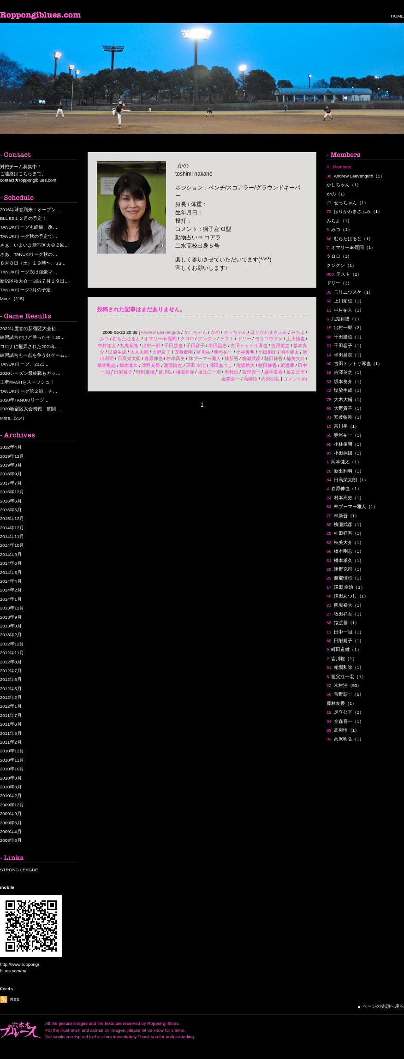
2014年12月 (12, 527)
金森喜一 (230, 378)
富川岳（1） (343, 426)
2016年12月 (12, 491)
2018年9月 (11, 473)
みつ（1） (339, 229)
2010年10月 (12, 768)
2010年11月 (12, 760)
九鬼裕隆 (129, 345)
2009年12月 (12, 804)
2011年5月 (11, 733)
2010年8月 (11, 778)
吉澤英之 (280, 345)
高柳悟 (250, 378)
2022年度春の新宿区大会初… (30, 328)
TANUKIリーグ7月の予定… (27, 289)
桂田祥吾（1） (345, 533)
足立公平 (295, 371)
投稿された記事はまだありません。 (141, 309)
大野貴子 (161, 352)
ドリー (244, 338)
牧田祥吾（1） (345, 613)
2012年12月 (12, 643)
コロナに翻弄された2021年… (30, 346)
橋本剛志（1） (345, 551)
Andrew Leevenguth (160, 332)
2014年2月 (11, 589)
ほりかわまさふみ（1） (354, 211)
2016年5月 (11, 509)
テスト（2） (344, 274)
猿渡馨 (287, 365)
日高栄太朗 (129, 358)
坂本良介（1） (345, 381)
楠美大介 (295, 358)
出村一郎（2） (345, 327)
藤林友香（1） (341, 703)
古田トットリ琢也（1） (354, 363)
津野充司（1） (345, 569)
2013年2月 (11, 634)
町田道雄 (145, 371)
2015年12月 (12, 518)
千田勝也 (173, 345)
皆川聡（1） (342, 658)
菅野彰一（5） (345, 694)
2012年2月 (11, 697)
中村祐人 (107, 345)
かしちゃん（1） (344, 184)
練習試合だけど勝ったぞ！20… (32, 337)
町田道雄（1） (344, 649)
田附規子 (123, 371)
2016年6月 (11, 500)
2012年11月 (12, 652)
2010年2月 (11, 795)
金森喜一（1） (345, 721)
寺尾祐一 (223, 352)
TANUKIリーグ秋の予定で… (28, 236)
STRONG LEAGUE (19, 869)
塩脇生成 (117, 352)
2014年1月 (11, 599)
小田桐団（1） (345, 453)
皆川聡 (165, 371)
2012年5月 (11, 688)
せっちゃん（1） (347, 202)
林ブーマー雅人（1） (352, 506)
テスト (227, 338)
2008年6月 (11, 840)
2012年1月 (11, 706)
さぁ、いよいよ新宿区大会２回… (34, 245)
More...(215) (12, 298)
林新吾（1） (343, 515)
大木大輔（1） (345, 399)
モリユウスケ (269, 338)
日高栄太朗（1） (347, 479)
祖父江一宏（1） (346, 676)
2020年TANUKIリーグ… (24, 399)
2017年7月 (11, 482)
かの (215, 332)
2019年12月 (12, 456)
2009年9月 (11, 813)
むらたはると (126, 338)
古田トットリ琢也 (249, 345)
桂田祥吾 (273, 358)
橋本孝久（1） (345, 560)
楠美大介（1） (345, 542)
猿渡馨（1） (343, 622)
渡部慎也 (173, 365)
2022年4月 (11, 447)
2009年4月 (11, 831)
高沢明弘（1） (345, 738)
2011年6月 (11, 724)
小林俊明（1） (345, 444)
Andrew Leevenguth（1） (356, 175)
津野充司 (151, 365)
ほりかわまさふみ (268, 332)
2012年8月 (11, 661)
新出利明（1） (345, 470)
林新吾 (231, 358)
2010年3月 (11, 786)
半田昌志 (217, 345)
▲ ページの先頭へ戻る (380, 1006)
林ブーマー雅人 (205, 358)
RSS (14, 999)
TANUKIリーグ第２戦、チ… (28, 391)
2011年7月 (11, 715)
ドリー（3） (339, 282)
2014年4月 (11, 581)
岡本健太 (289, 352)
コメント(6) (295, 378)
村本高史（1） (345, 497)
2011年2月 (11, 742)
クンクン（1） (341, 265)
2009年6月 (11, 822)
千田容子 (195, 345)
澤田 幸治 (196, 365)
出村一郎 (151, 345)
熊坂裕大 (245, 365)
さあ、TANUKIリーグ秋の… (28, 254)
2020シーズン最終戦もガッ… (30, 373)
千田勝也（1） (345, 336)
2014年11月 (12, 536)
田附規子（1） (345, 640)
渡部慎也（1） (345, 577)
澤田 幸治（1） (346, 587)
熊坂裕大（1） (345, 605)
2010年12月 (12, 750)
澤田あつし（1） (347, 595)
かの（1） (337, 193)
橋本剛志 (106, 365)
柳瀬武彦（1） (345, 524)
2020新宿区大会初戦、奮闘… (30, 408)
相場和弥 (185, 371)
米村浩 (231, 371)
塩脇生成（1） (345, 390)
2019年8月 (11, 464)
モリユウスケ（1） (350, 292)
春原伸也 (153, 358)
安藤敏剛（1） (345, 417)
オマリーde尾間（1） (351, 247)
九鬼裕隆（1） (344, 318)
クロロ (187, 338)
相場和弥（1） (345, 667)
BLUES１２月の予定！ (23, 218)
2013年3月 (11, 625)
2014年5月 (11, 572)
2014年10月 (12, 545)
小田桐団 (267, 352)
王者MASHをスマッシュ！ (27, 382)
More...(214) (12, 417)
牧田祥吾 (267, 365)
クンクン (207, 338)
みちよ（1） (339, 220)
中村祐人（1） (345, 310)
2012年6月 (11, 679)
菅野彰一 (251, 371)
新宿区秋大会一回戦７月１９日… (34, 281)
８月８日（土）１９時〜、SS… (32, 263)
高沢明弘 (270, 378)
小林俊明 (245, 352)
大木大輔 (139, 352)
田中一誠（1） (345, 631)
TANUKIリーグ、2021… (24, 364)
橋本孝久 (128, 365)
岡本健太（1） (344, 461)
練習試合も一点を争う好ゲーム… (34, 355)
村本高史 (175, 358)
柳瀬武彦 (251, 358)
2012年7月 (11, 670)
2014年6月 (11, 563)
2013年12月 (12, 607)
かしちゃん (195, 332)
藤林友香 (273, 371)
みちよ (298, 332)
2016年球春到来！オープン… (30, 209)
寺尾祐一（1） (345, 435)
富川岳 (203, 352)
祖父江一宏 (209, 371)
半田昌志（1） (345, 354)
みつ (104, 338)
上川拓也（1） (345, 300)
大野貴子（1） (345, 408)
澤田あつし (220, 365)
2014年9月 (11, 554)
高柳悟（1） (343, 730)
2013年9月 (11, 617)
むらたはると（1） (350, 238)
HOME (397, 15)
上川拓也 (295, 338)
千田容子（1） (345, 345)
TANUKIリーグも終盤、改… (28, 227)
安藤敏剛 (183, 352)
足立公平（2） (345, 712)
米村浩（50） (344, 685)
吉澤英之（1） (345, 372)
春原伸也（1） (344, 488)
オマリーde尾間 (160, 338)
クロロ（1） (339, 256)
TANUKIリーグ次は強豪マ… (28, 271)
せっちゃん (235, 332)
